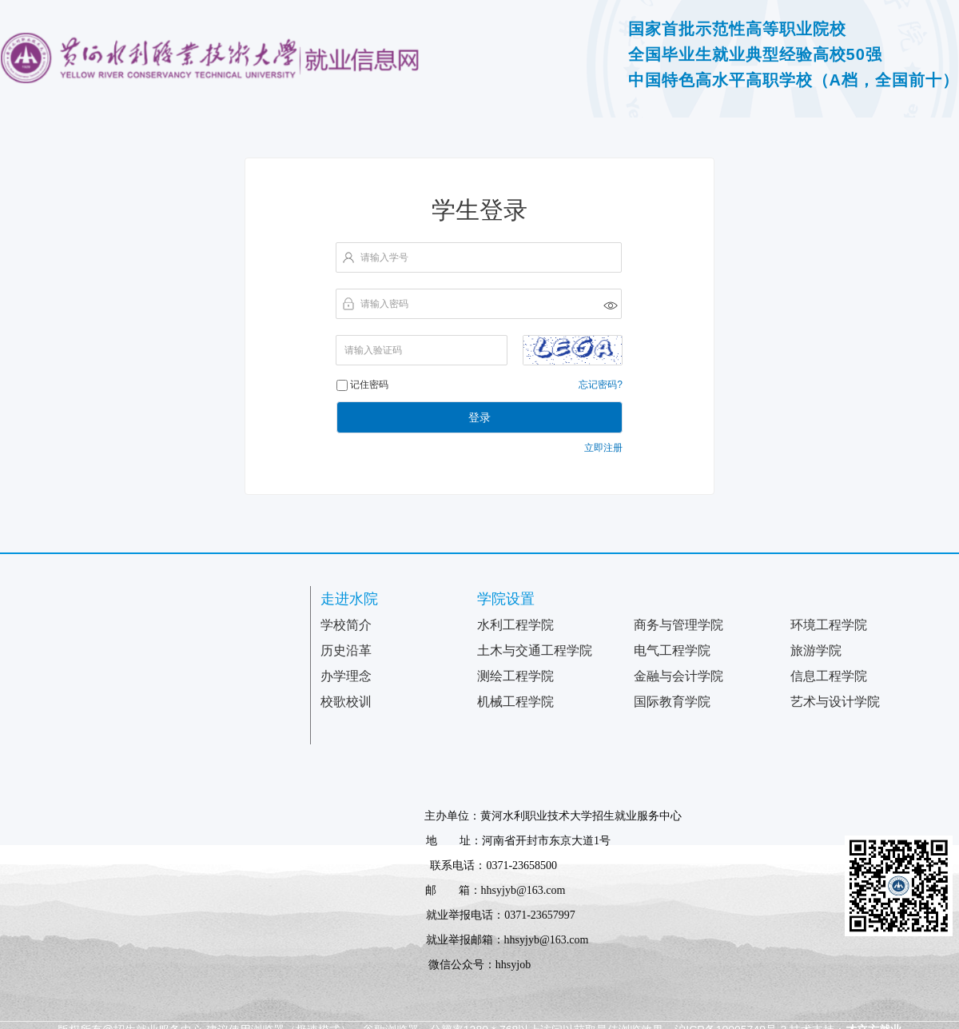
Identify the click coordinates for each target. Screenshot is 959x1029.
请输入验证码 (373, 350)
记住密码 (369, 384)
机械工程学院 (515, 701)
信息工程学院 (828, 676)
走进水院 (349, 599)
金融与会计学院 (678, 676)
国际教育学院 (672, 701)
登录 (479, 417)
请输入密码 (384, 303)
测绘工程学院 (515, 676)
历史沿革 (346, 650)
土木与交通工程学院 (534, 650)
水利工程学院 (515, 625)
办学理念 (346, 676)
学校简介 (346, 625)
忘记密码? (601, 384)
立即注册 (603, 447)
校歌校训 (346, 701)
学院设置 (506, 599)
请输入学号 (384, 257)
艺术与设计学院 (835, 701)
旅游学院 (816, 650)
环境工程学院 (828, 625)
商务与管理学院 (678, 625)
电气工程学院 (672, 650)
